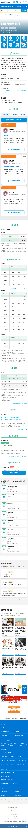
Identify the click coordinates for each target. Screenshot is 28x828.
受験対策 (14, 114)
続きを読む (24, 70)
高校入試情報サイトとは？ (21, 6)
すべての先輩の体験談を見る (15, 119)
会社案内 (14, 814)
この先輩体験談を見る (15, 149)
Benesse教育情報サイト (14, 818)
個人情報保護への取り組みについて (14, 816)
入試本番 (22, 114)
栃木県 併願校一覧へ (21, 429)
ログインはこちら (14, 472)
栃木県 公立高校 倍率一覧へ (19, 403)
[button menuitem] (23, 2)
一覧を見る (22, 599)
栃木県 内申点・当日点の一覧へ (18, 288)
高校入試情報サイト (7, 6)
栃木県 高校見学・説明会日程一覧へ (17, 456)
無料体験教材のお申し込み (15, 826)
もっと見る (22, 676)
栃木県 (3, 10)
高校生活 (5, 114)
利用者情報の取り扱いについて (14, 807)
